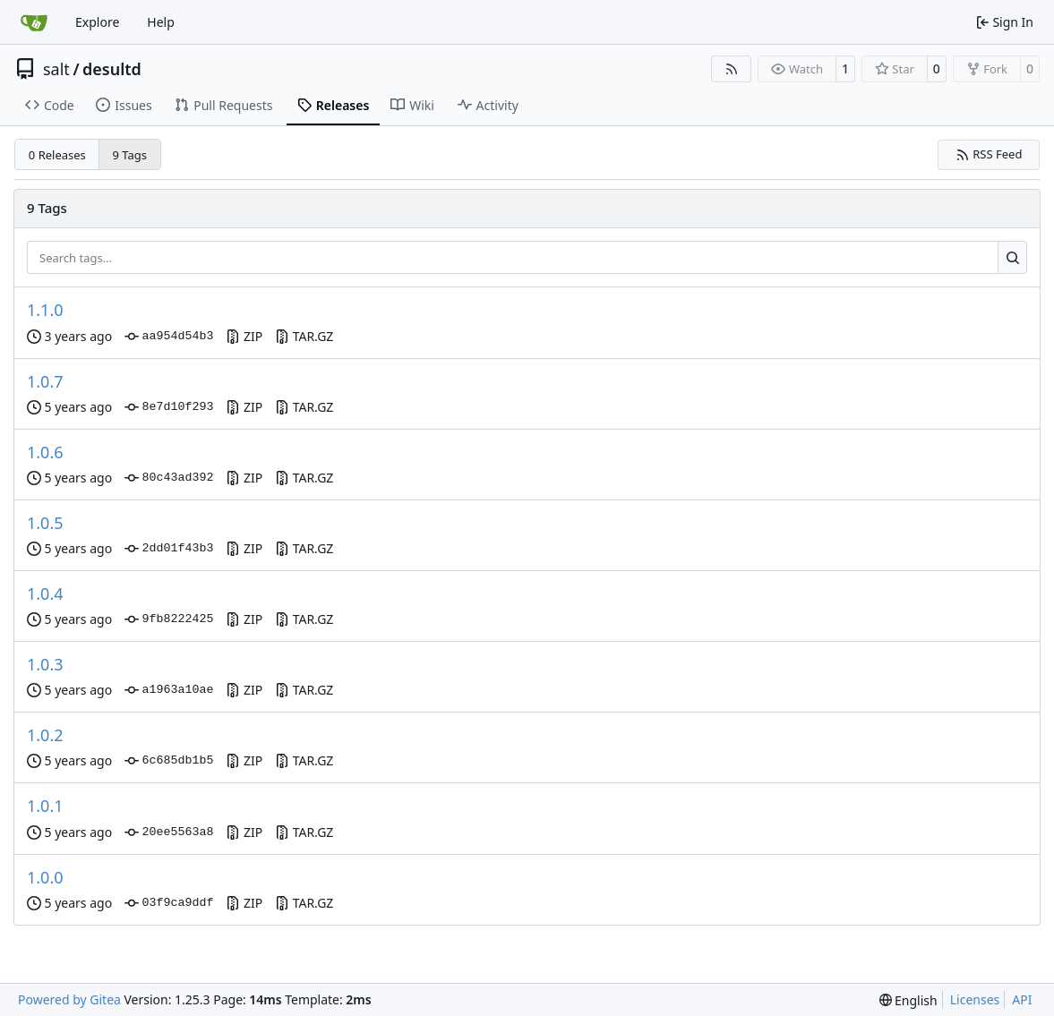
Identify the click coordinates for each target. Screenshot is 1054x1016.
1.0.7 (45, 381)
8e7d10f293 (168, 407)
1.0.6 (45, 452)
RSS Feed (989, 154)
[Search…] (1012, 258)
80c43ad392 (168, 478)
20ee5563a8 (168, 832)
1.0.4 (45, 593)
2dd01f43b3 (168, 549)
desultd (111, 69)
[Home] (34, 22)
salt (56, 69)
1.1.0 (45, 309)
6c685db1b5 (168, 761)
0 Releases (57, 155)
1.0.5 (45, 523)
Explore (97, 21)
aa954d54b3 (168, 336)
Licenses (975, 999)
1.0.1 (45, 805)
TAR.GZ (304, 336)
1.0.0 (45, 877)
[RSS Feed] (731, 68)
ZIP (244, 336)
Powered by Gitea (69, 999)
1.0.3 (45, 664)
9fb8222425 (168, 619)
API (1022, 999)
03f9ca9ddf (168, 903)
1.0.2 (45, 735)
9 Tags (130, 155)
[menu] (908, 1000)
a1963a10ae (168, 690)
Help (161, 21)
